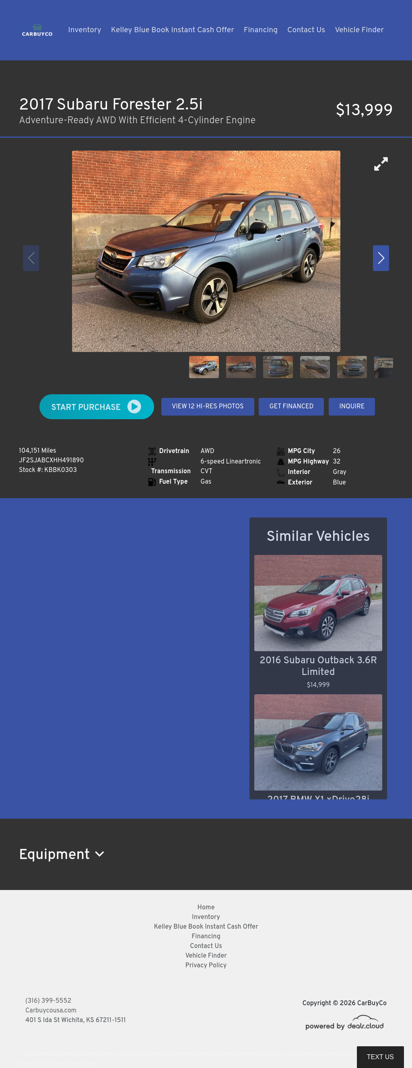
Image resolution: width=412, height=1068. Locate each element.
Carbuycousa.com (50, 1011)
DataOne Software (149, 1054)
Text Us (380, 1057)
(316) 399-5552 (48, 1001)
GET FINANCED (291, 407)
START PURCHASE (97, 406)
